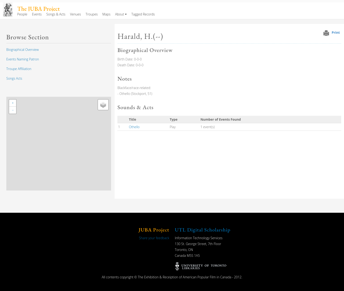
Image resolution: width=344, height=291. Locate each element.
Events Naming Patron (22, 59)
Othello (134, 127)
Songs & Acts (55, 14)
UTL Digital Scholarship (203, 229)
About (119, 14)
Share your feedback (154, 238)
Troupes (92, 14)
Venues (75, 14)
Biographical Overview (22, 49)
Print (336, 32)
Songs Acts (14, 78)
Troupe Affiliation (18, 69)
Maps (106, 14)
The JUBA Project (38, 9)
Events (37, 14)
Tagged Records (143, 14)
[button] (12, 103)
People (22, 14)
